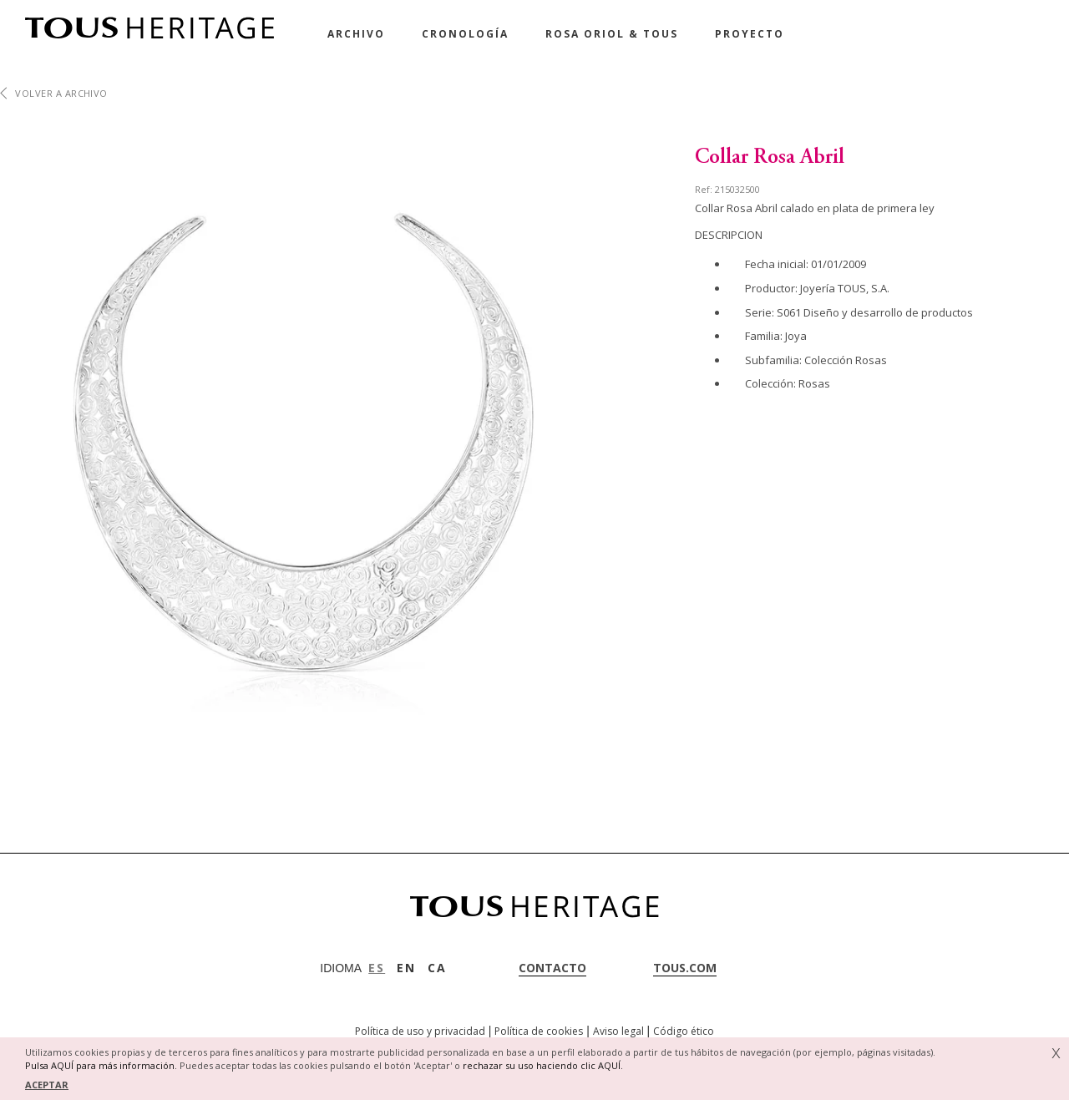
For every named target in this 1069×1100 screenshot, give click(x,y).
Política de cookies (538, 1031)
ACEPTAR (46, 1084)
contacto (552, 968)
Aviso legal (618, 1031)
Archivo (356, 34)
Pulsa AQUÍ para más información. (101, 1065)
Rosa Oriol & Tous (611, 34)
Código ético (683, 1031)
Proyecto (749, 34)
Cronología (465, 34)
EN (406, 968)
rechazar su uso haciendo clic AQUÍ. (543, 1065)
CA (437, 968)
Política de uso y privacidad (420, 1031)
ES (376, 968)
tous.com (685, 968)
